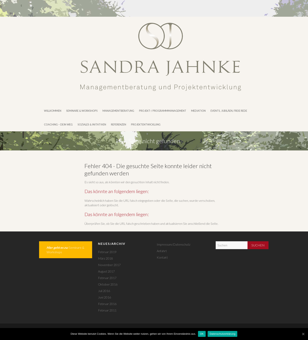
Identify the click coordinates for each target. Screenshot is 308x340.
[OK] (303, 334)
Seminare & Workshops (82, 110)
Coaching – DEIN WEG (58, 124)
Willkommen (52, 110)
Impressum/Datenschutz (173, 244)
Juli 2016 (104, 291)
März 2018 (105, 258)
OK (202, 333)
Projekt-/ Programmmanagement (162, 110)
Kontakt (162, 257)
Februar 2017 (107, 278)
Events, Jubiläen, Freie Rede (229, 110)
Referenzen (118, 124)
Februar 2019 (107, 252)
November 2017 (109, 265)
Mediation (198, 110)
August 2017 (106, 271)
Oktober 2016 (107, 284)
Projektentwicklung (145, 124)
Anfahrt (162, 251)
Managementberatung (118, 110)
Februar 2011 (107, 310)
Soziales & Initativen (92, 124)
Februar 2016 (107, 304)
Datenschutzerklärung (222, 333)
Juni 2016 (104, 297)
